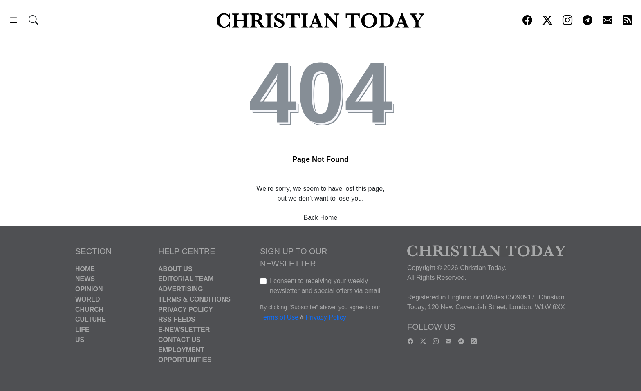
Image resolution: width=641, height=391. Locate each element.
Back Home (321, 217)
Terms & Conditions (194, 299)
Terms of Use (279, 317)
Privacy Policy (185, 309)
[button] (13, 21)
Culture (90, 319)
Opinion (89, 289)
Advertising (180, 289)
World (87, 299)
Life (82, 329)
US (79, 339)
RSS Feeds (176, 319)
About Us (175, 268)
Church (89, 309)
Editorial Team (185, 278)
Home (85, 268)
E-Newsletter (184, 329)
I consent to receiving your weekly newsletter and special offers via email (325, 285)
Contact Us (179, 339)
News (85, 278)
